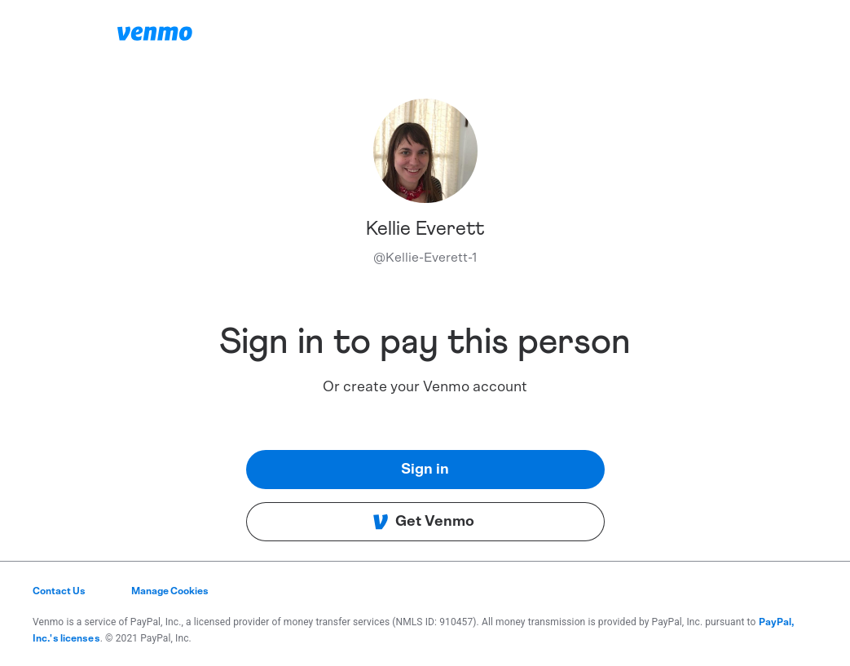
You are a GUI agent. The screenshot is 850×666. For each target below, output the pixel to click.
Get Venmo (423, 522)
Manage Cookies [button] (170, 591)
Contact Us (59, 591)
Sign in (425, 469)
